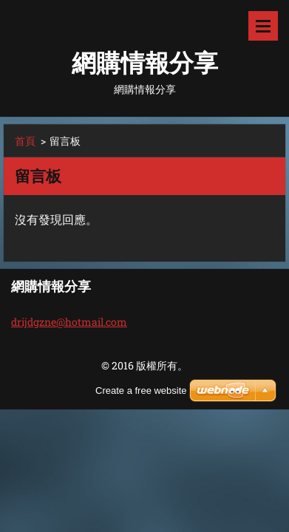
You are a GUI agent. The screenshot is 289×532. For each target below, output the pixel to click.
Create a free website (141, 390)
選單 (263, 26)
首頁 (25, 141)
